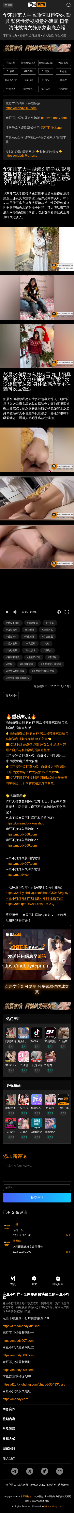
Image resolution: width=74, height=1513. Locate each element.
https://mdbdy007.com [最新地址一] (18, 1340)
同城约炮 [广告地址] (10, 62)
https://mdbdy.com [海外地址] (18, 874)
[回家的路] (37, 1449)
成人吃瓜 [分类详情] (48, 35)
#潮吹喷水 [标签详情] (30, 650)
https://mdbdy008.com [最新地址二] (18, 1355)
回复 (68, 1235)
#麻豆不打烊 (13, 657)
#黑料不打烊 (33, 657)
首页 (13, 1281)
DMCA (34, 1484)
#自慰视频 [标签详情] (11, 650)
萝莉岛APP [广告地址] (11, 80)
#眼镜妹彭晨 (26, 664)
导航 (8, 5)
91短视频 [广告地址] (63, 62)
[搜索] (66, 5)
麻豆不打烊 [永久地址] (26, 1496)
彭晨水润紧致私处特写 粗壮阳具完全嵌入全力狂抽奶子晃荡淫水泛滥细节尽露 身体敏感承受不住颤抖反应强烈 (37, 381)
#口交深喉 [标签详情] (11, 629)
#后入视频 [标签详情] (11, 643)
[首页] (37, 5)
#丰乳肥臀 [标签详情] (30, 643)
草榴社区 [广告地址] (10, 88)
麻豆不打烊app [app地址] (51, 127)
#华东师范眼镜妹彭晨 (43, 671)
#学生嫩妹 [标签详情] (29, 636)
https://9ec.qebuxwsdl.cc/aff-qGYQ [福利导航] (30, 904)
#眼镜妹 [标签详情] (47, 650)
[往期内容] (37, 1419)
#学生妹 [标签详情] (50, 622)
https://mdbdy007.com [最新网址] (21, 108)
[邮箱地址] (37, 954)
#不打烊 (52, 657)
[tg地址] (14, 1471)
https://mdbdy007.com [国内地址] (21, 863)
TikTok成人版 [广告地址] (46, 62)
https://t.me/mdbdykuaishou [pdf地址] (25, 823)
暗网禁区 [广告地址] (28, 88)
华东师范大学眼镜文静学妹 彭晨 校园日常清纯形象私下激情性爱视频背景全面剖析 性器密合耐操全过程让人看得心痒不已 (37, 176)
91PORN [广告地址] (28, 71)
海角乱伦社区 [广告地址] (28, 62)
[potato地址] (44, 1471)
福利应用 (58, 1281)
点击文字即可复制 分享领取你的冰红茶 (37, 989)
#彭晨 (9, 664)
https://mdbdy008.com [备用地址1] (21, 834)
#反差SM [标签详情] (11, 636)
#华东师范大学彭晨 (51, 664)
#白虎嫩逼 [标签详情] (47, 636)
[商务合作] (37, 1409)
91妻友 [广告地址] (63, 80)
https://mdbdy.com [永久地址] (54, 118)
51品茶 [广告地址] (10, 71)
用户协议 (10, 1484)
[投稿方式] (37, 1439)
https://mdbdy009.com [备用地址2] (21, 845)
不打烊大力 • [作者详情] (11, 35)
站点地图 (63, 1484)
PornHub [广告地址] (28, 80)
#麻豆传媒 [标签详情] (32, 622)
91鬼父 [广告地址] (45, 80)
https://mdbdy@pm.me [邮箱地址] (21, 155)
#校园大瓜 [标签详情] (47, 629)
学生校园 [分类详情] (60, 35)
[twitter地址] (29, 1471)
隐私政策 (23, 1484)
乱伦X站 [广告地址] (45, 88)
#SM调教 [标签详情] (30, 629)
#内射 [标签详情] (46, 643)
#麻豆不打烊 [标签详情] (13, 622)
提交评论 (37, 1197)
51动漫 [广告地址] (45, 71)
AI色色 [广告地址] (63, 71)
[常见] (37, 1429)
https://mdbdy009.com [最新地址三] (18, 1370)
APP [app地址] (34, 1281)
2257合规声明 (47, 1484)
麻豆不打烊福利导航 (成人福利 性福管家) (34, 898)
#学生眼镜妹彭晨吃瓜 (17, 678)
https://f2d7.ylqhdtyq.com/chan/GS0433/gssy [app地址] (37, 893)
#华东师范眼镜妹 (15, 671)
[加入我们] (37, 1459)
